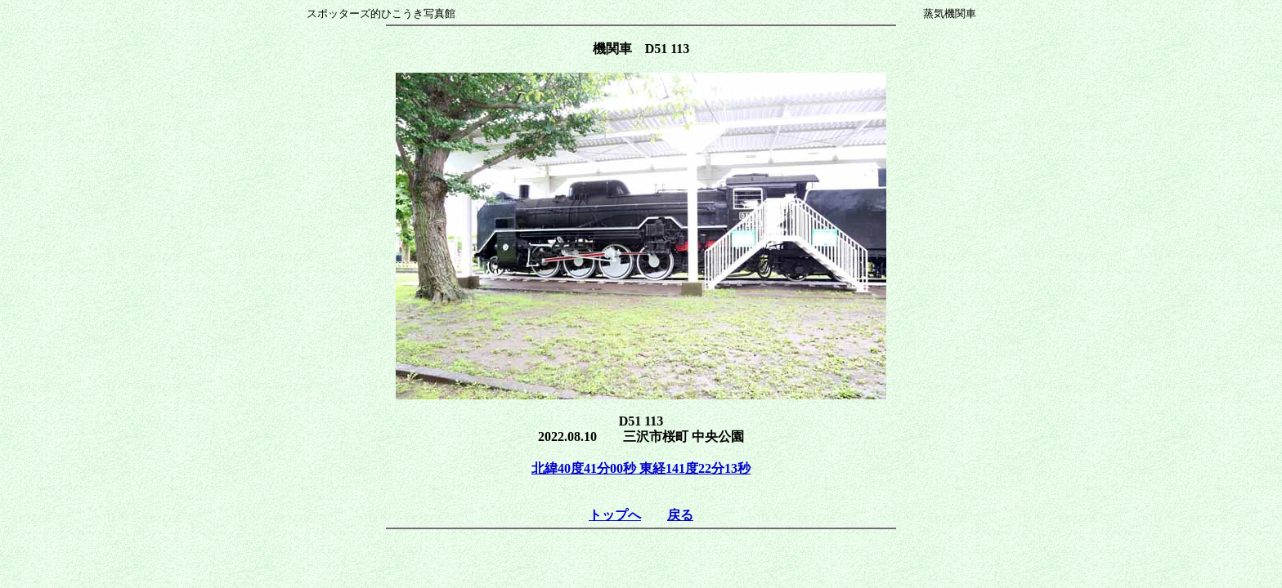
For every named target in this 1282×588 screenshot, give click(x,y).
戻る (680, 515)
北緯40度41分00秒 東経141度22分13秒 (641, 468)
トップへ (615, 515)
